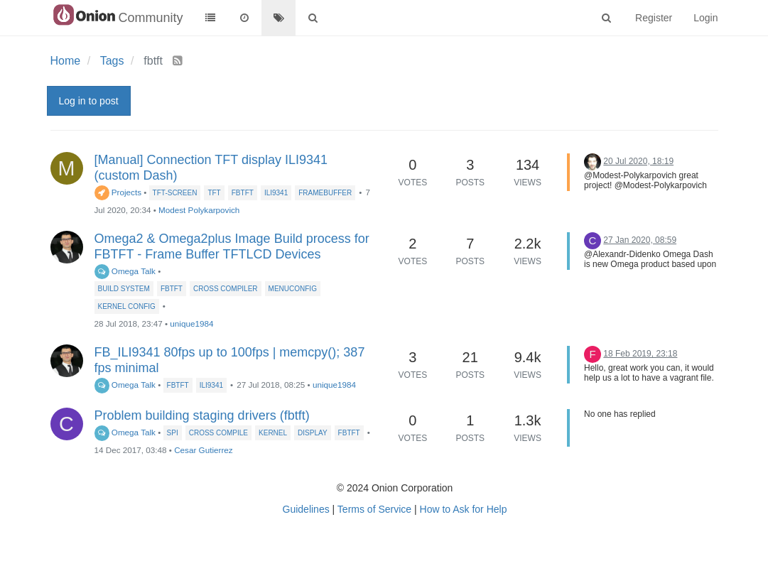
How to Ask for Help (463, 509)
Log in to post (89, 101)
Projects (118, 192)
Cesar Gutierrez (203, 450)
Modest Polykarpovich (198, 209)
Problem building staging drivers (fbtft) (202, 415)
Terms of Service (374, 509)
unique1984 (191, 323)
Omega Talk (125, 271)
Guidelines (306, 509)
